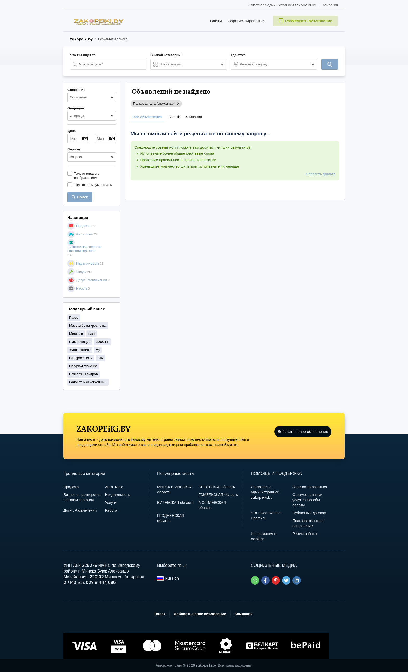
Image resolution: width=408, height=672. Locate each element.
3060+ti (102, 341)
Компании (330, 5)
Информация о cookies (263, 536)
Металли (76, 333)
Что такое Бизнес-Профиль (266, 515)
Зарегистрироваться (246, 20)
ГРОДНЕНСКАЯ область (170, 518)
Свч (100, 357)
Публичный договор (309, 513)
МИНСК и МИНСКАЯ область (174, 489)
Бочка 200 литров (83, 374)
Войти (216, 20)
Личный (173, 117)
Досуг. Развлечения (80, 510)
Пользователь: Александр (153, 103)
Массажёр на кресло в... (87, 325)
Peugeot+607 (81, 357)
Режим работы (304, 533)
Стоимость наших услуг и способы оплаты (307, 500)
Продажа (71, 486)
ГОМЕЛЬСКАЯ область (218, 494)
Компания (193, 117)
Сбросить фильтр (320, 174)
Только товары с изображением (86, 175)
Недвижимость (117, 494)
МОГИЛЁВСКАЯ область (212, 505)
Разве (73, 317)
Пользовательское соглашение (308, 523)
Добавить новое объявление (303, 436)
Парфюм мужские (83, 365)
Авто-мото (114, 486)
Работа (111, 510)
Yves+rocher (80, 349)
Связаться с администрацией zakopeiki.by (282, 5)
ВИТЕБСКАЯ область (175, 502)
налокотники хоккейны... (88, 382)
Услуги (110, 502)
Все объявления (147, 117)
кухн (91, 333)
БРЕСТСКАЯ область (217, 486)
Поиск (159, 614)
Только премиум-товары (93, 184)
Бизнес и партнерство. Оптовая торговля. (82, 497)
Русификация (80, 341)
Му (97, 349)
